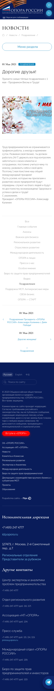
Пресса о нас (27, 263)
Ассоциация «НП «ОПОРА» (15, 447)
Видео (27, 278)
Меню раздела (28, 47)
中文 (28, 374)
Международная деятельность (27, 252)
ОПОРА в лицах (27, 258)
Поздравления (28, 35)
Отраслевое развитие (27, 247)
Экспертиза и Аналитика (14, 465)
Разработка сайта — (16, 498)
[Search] (19, 382)
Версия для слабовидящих (15, 17)
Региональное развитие (27, 242)
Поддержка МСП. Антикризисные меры (27, 289)
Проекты (6, 485)
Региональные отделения (19, 555)
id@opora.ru (10, 534)
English (18, 374)
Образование (8, 489)
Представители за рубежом (21, 559)
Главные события (27, 226)
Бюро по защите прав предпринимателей (27, 273)
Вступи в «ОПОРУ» (15, 433)
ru (49, 13)
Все (27, 221)
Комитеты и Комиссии (13, 456)
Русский (8, 374)
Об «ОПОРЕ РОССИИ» (13, 443)
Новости (13, 35)
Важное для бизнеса (27, 237)
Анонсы (27, 232)
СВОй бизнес (27, 294)
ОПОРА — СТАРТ (27, 299)
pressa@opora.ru (10, 640)
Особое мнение (27, 268)
